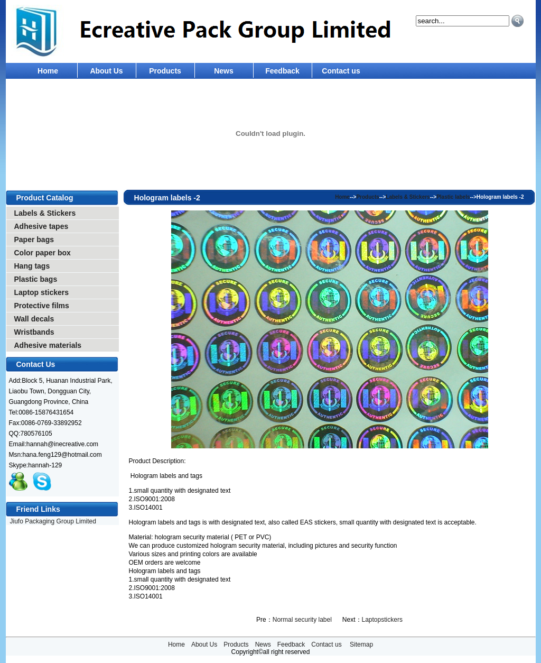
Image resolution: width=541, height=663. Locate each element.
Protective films (41, 305)
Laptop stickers (41, 292)
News (224, 71)
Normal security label (302, 619)
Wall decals (34, 319)
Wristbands (34, 332)
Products (165, 71)
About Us (106, 71)
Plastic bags (36, 279)
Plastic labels (453, 197)
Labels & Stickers (45, 213)
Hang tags (32, 266)
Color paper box (42, 252)
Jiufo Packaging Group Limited (53, 521)
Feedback (282, 71)
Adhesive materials (48, 345)
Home (48, 71)
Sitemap (361, 644)
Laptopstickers (382, 619)
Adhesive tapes (41, 226)
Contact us (341, 71)
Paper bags (34, 239)
